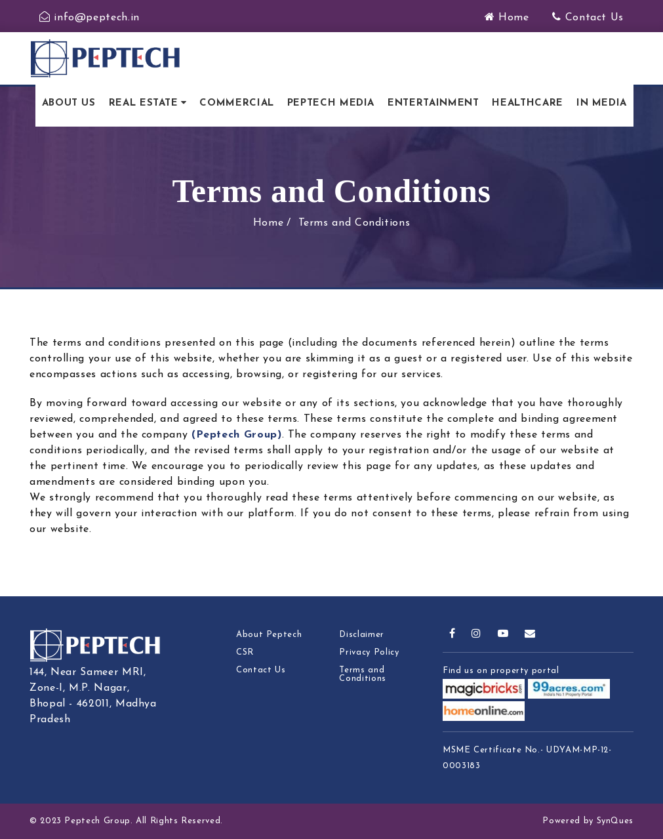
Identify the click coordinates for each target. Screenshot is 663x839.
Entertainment (433, 103)
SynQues (615, 821)
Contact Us (588, 17)
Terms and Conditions (354, 223)
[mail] (530, 634)
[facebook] (452, 634)
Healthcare (527, 103)
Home (507, 17)
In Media (601, 103)
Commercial (236, 103)
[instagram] (476, 634)
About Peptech (269, 634)
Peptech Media (330, 103)
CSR (245, 652)
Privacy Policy (369, 652)
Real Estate (143, 103)
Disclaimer (361, 634)
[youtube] (503, 634)
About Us (69, 103)
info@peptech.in (89, 17)
